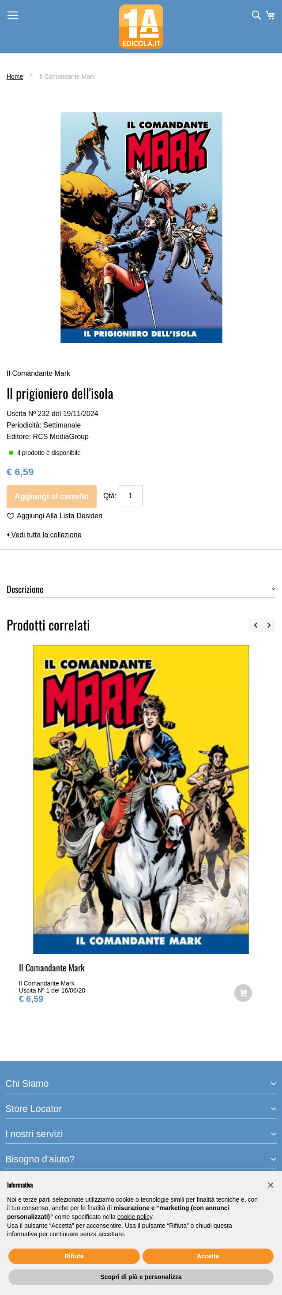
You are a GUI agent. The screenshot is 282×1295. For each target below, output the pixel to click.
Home (15, 76)
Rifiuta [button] (74, 1256)
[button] (270, 1185)
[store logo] (141, 26)
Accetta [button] (208, 1256)
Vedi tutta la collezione (44, 535)
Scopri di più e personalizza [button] (140, 1276)
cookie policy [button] (134, 1216)
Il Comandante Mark (52, 967)
